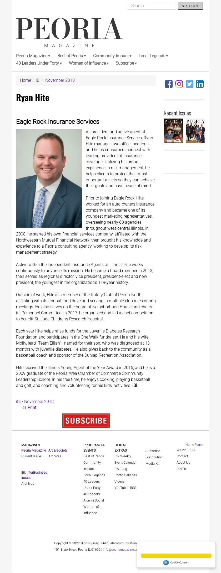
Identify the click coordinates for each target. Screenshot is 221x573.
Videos (119, 481)
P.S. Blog (120, 469)
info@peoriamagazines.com (122, 549)
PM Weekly (122, 456)
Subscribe (125, 63)
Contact (182, 456)
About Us (183, 462)
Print (32, 407)
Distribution (154, 457)
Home (25, 80)
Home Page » (194, 445)
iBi (38, 80)
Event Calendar (125, 462)
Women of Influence (87, 63)
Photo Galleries (125, 475)
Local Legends (152, 55)
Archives (27, 483)
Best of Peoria (70, 55)
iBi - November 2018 (35, 401)
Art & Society (57, 450)
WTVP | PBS (186, 450)
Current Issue (31, 456)
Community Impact (111, 55)
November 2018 (60, 80)
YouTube (121, 488)
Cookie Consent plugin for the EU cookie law (176, 562)
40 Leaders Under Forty (37, 63)
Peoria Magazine (31, 55)
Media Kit (152, 463)
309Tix (182, 469)
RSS (133, 488)
